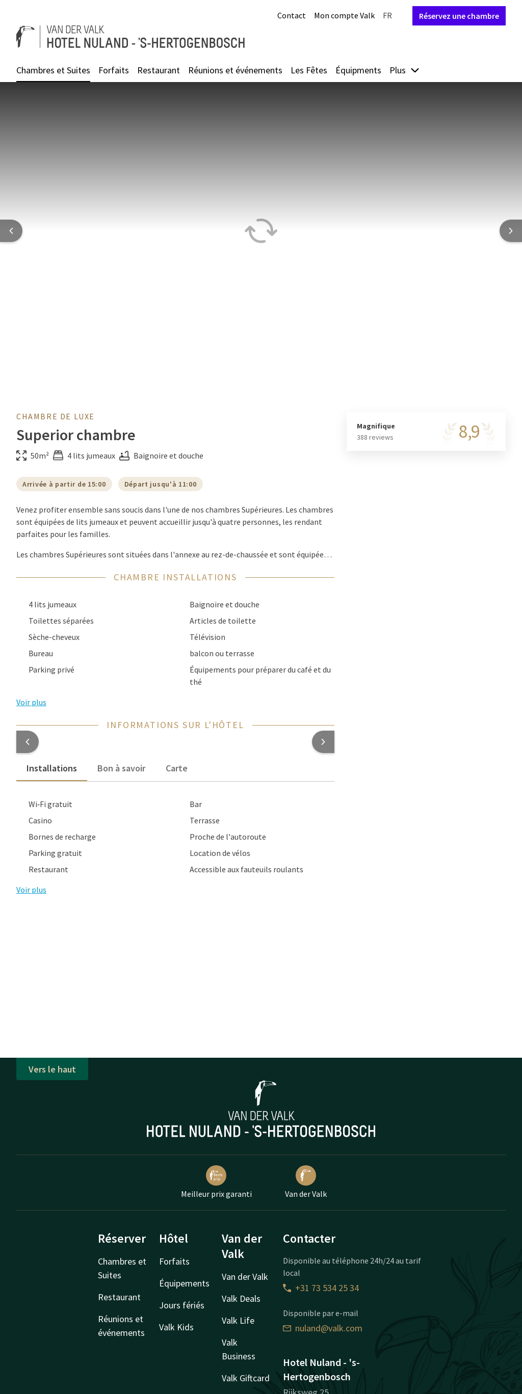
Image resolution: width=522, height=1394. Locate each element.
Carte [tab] (177, 768)
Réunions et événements (235, 70)
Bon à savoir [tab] (121, 768)
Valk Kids (176, 1327)
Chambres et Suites (53, 70)
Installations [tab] (52, 768)
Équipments (358, 70)
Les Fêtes (309, 70)
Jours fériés (181, 1305)
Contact (291, 15)
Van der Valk (306, 1182)
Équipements (184, 1283)
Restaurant (158, 70)
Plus (404, 70)
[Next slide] (511, 231)
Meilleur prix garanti (216, 1182)
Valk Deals (241, 1298)
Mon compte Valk (344, 15)
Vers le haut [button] (52, 1069)
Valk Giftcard (246, 1378)
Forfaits (113, 70)
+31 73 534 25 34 (321, 1288)
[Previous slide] (11, 231)
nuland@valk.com (322, 1328)
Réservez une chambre (459, 16)
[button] (27, 742)
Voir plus (31, 889)
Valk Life (238, 1320)
